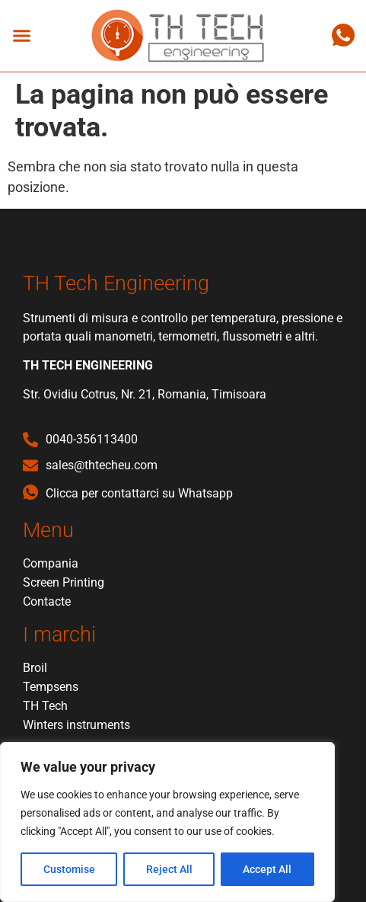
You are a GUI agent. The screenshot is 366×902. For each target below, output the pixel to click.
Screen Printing (63, 582)
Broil (35, 668)
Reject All (169, 869)
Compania (50, 563)
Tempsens (50, 687)
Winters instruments (76, 725)
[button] (22, 35)
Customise (69, 869)
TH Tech (45, 706)
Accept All (267, 869)
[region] (167, 822)
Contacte (47, 601)
